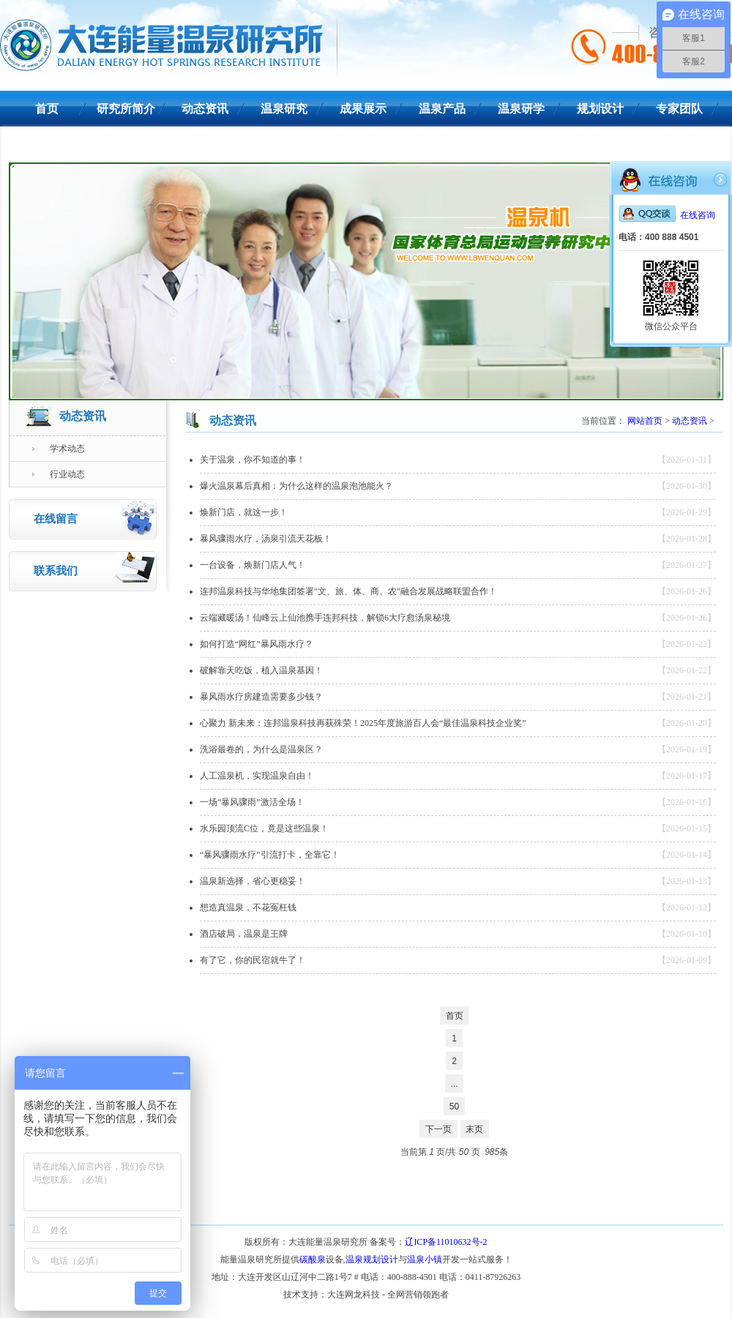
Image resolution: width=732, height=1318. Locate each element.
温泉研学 (521, 108)
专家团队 (679, 108)
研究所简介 (126, 108)
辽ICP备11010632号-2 (446, 1242)
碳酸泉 (312, 1259)
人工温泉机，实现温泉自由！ (257, 776)
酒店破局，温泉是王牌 (244, 934)
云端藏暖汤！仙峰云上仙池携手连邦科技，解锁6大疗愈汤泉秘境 (325, 618)
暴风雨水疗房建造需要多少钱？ (261, 697)
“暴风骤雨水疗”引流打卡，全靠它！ (270, 855)
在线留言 (95, 517)
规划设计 (600, 108)
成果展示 (363, 108)
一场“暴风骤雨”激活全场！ (252, 802)
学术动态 (58, 448)
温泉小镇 (424, 1259)
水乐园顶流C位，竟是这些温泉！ (264, 828)
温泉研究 (284, 108)
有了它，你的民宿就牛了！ (252, 960)
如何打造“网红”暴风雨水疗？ (256, 644)
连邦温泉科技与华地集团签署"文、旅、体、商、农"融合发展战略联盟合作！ (348, 591)
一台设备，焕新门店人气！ (252, 565)
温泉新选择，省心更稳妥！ (252, 881)
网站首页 (644, 421)
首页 (47, 108)
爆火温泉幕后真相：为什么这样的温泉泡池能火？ (296, 486)
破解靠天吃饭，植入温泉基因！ (261, 670)
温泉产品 (442, 108)
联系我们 (46, 144)
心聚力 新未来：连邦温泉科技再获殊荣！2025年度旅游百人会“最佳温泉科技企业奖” (363, 723)
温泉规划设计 (372, 1259)
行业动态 (58, 474)
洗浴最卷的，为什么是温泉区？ (261, 749)
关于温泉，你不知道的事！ (252, 459)
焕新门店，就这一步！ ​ (245, 512)
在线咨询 (667, 215)
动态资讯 (205, 108)
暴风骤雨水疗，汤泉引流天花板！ (266, 538)
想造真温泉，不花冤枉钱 (248, 907)
